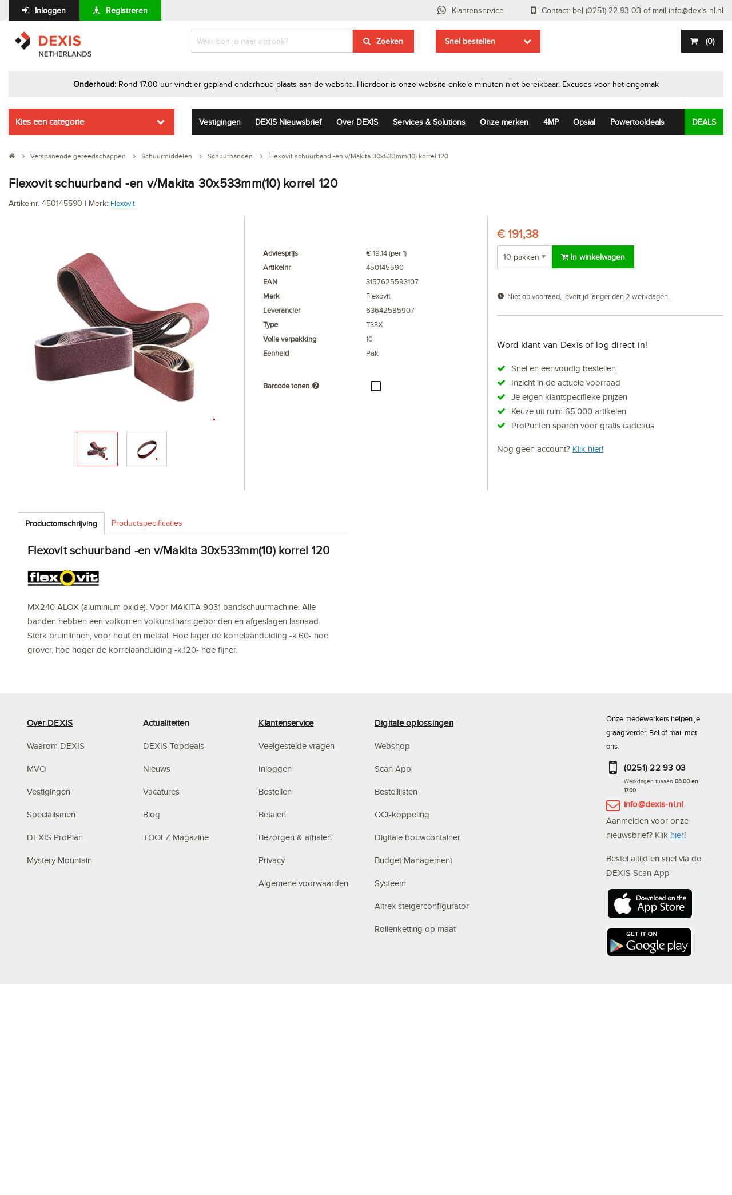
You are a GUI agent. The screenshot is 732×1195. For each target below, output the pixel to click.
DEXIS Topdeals (173, 746)
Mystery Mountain (59, 860)
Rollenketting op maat (415, 929)
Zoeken (389, 41)
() (708, 41)
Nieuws (156, 769)
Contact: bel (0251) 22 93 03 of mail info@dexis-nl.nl (632, 10)
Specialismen (51, 814)
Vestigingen (220, 122)
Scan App (393, 769)
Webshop (392, 746)
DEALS (704, 122)
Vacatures (161, 791)
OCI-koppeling (402, 814)
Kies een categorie (49, 122)
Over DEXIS (357, 122)
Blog (151, 814)
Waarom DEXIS (56, 746)
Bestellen (275, 791)
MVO (36, 769)
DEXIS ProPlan (55, 837)
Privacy (271, 860)
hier (677, 835)
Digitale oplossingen (414, 723)
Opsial (584, 122)
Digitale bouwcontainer (417, 837)
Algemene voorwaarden (303, 883)
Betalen (272, 814)
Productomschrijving (61, 523)
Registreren (127, 10)
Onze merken (504, 122)
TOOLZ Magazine (176, 837)
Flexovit (122, 203)
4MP (551, 122)
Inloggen (50, 10)
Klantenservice (478, 10)
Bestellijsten (396, 791)
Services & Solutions (429, 122)
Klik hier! (587, 449)
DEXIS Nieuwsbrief (288, 122)
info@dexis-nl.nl (653, 804)
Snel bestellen (470, 41)
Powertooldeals (637, 122)
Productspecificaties (147, 523)
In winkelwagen (593, 257)
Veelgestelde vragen (297, 746)
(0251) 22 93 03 (655, 767)
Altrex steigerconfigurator (422, 906)
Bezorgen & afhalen (295, 837)
